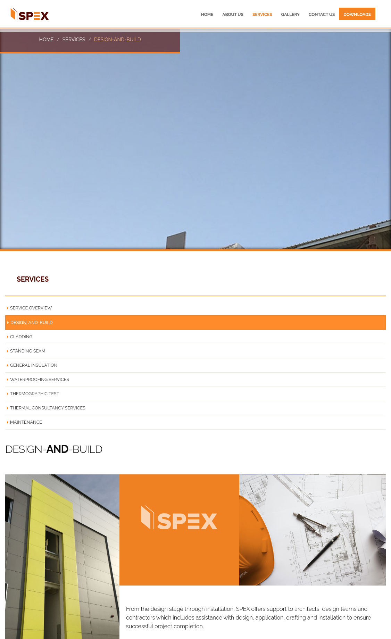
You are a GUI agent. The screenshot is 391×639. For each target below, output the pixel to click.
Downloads (357, 14)
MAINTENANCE (26, 422)
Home (46, 39)
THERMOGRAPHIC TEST (34, 393)
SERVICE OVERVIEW (31, 307)
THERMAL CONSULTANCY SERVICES (47, 407)
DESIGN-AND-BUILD (31, 322)
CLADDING (21, 336)
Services (74, 39)
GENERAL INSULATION (33, 365)
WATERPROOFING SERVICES (39, 379)
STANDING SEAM (27, 351)
